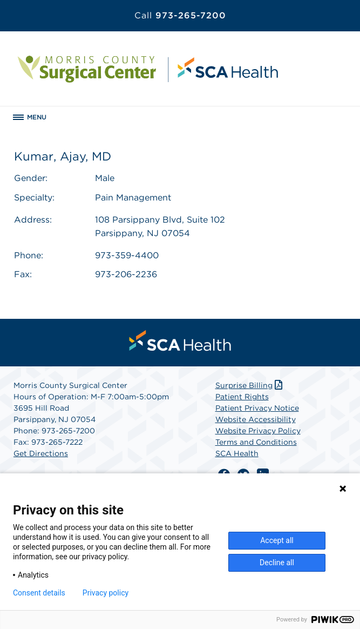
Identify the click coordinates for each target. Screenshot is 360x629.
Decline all (277, 562)
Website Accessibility (255, 419)
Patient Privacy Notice (257, 408)
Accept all (277, 540)
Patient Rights (242, 396)
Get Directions (40, 453)
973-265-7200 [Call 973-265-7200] (180, 15)
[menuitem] (180, 340)
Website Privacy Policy (258, 430)
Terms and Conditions (256, 442)
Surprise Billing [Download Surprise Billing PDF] (250, 385)
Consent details (39, 592)
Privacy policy (105, 592)
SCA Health (237, 453)
